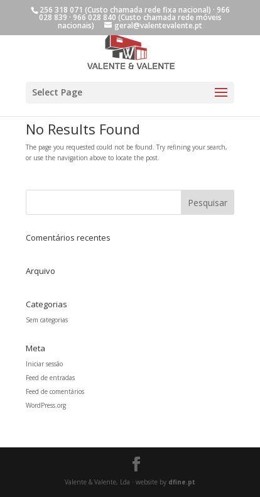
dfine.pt (181, 482)
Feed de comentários (55, 391)
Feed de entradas (50, 377)
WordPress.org (46, 405)
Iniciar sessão (44, 363)
